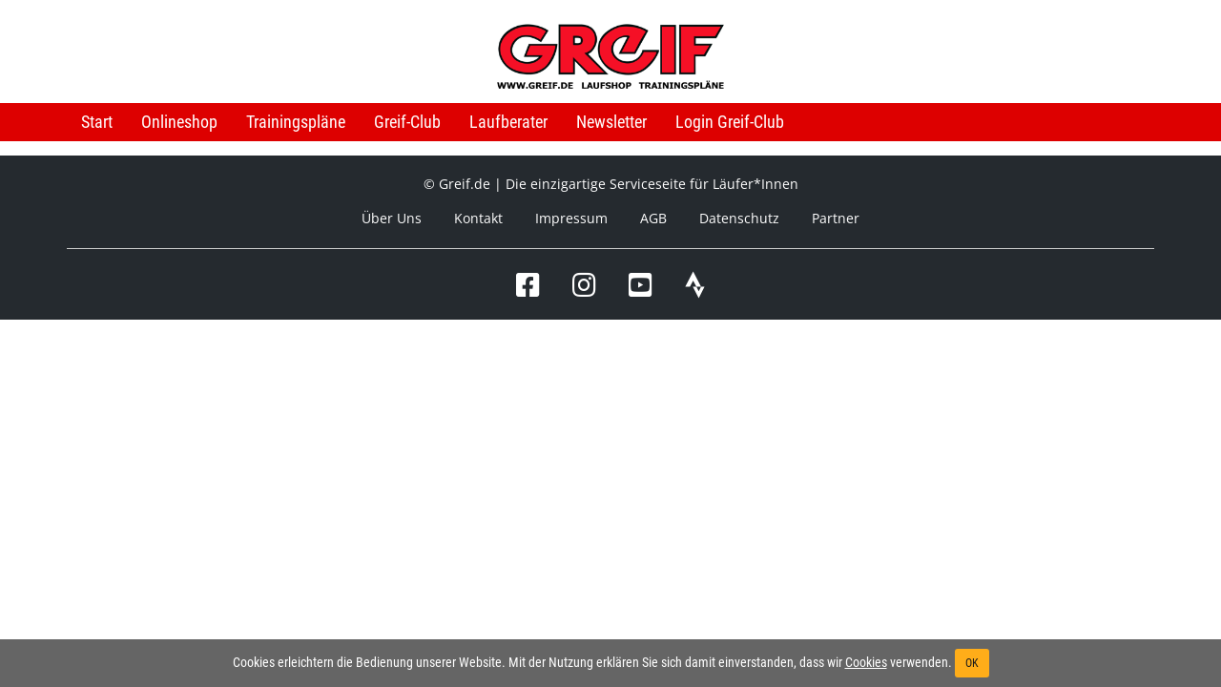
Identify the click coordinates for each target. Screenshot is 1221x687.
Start (97, 122)
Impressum (571, 218)
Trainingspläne (295, 122)
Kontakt (478, 218)
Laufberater (508, 122)
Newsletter (611, 122)
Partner (835, 218)
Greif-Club (407, 122)
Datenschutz (739, 218)
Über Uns (392, 218)
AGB (653, 218)
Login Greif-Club (729, 122)
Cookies (866, 662)
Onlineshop (179, 122)
